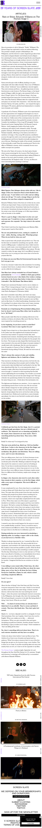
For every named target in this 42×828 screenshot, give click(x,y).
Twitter (21, 806)
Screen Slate (22, 684)
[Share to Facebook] (17, 664)
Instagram (21, 804)
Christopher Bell (22, 755)
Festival (1, 680)
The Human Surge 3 (7, 650)
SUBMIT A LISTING (21, 802)
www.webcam (16, 275)
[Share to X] (21, 664)
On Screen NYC (1, 716)
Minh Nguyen (21, 44)
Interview (1, 751)
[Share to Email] (24, 664)
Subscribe (30, 823)
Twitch (21, 808)
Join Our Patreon (21, 796)
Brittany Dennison (22, 719)
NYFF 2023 (1, 31)
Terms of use (11, 825)
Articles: (21, 13)
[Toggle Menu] (38, 3)
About (21, 800)
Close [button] (40, 817)
